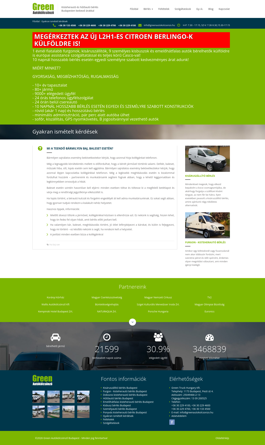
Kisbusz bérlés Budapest (117, 405)
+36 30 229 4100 (127, 25)
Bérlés (148, 9)
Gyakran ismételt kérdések (54, 21)
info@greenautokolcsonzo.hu (159, 25)
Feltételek (163, 9)
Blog (210, 9)
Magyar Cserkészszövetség (107, 297)
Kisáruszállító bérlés (200, 175)
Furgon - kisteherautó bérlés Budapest (125, 391)
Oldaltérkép (222, 438)
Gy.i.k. (199, 9)
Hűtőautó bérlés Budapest (118, 398)
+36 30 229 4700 (107, 25)
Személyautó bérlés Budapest (120, 409)
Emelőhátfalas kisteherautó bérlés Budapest (128, 401)
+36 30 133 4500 (67, 25)
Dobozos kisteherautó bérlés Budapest (125, 394)
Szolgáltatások (183, 9)
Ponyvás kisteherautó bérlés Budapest (125, 412)
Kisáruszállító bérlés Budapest (120, 387)
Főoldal (134, 9)
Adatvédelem (179, 416)
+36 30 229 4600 (87, 25)
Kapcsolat (224, 9)
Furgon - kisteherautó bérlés (205, 242)
